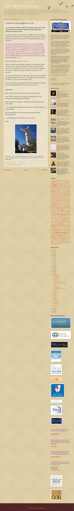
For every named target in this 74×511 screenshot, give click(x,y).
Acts (66, 183)
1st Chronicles (53, 180)
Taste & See (55, 284)
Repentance (63, 225)
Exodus (54, 199)
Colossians (68, 191)
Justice (59, 214)
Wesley (61, 242)
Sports (69, 232)
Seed (63, 229)
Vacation (59, 241)
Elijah (65, 196)
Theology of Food (66, 238)
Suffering (64, 237)
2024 (53, 249)
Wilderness (65, 242)
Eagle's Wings (63, 195)
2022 (53, 253)
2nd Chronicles (65, 181)
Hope (52, 208)
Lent (54, 215)
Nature (55, 218)
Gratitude (56, 205)
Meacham (52, 217)
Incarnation (68, 210)
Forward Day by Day (66, 200)
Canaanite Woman (58, 190)
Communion (53, 192)
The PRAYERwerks (21, 6)
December (55, 275)
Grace (52, 205)
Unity (52, 241)
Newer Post (7, 170)
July (54, 293)
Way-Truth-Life (57, 242)
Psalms (61, 224)
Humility (58, 208)
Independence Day (55, 211)
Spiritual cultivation (61, 232)
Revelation (53, 226)
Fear (69, 199)
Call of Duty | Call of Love (62, 136)
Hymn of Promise (67, 208)
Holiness (62, 207)
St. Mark (19, 164)
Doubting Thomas (60, 153)
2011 (53, 307)
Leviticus (57, 215)
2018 (53, 261)
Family (67, 199)
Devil (63, 194)
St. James (53, 234)
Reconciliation (54, 225)
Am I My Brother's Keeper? (62, 144)
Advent (54, 185)
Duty (59, 195)
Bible (61, 187)
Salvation (64, 228)
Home (26, 170)
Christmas (53, 191)
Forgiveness (59, 200)
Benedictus (58, 187)
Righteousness (62, 226)
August (54, 291)
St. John (57, 234)
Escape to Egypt (61, 198)
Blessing (57, 188)
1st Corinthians (59, 180)
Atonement (65, 186)
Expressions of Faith (57, 286)
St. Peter (64, 235)
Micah (58, 217)
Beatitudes (54, 187)
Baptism (69, 186)
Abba (64, 183)
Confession (63, 192)
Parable (65, 219)
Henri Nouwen (57, 207)
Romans (52, 228)
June (54, 295)
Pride (65, 222)
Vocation (52, 242)
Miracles (61, 217)
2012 (53, 273)
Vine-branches (67, 241)
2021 (53, 255)
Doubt (69, 194)
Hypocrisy (52, 210)
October (55, 279)
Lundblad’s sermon (22, 61)
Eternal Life (66, 198)
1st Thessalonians (54, 181)
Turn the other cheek (66, 239)
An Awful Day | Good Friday (62, 109)
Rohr (69, 226)
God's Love (56, 204)
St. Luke (62, 234)
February (55, 303)
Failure (57, 199)
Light (61, 215)
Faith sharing (63, 199)
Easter (68, 195)
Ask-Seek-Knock (60, 186)
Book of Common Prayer (63, 188)
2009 (53, 311)
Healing (66, 205)
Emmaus (68, 196)
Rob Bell (66, 226)
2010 (53, 309)
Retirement (68, 225)
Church (59, 191)
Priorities (68, 222)
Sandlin (60, 229)
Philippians (52, 222)
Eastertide (53, 196)
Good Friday (61, 204)
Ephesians (52, 198)
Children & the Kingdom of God (59, 282)
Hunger (61, 208)
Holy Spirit (67, 207)
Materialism (68, 215)
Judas (52, 214)
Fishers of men (54, 200)
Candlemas (64, 190)
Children (10, 164)
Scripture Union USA (61, 67)
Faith (59, 199)
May (54, 297)
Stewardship (53, 237)
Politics (56, 222)
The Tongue (59, 238)
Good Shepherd (67, 204)
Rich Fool (57, 226)
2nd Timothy (61, 183)
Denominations (59, 194)
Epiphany (56, 198)
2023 (53, 251)
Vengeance (63, 241)
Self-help (65, 229)
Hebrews (52, 207)
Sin (54, 232)
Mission (64, 217)
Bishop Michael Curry (66, 187)
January (55, 305)
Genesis (65, 203)
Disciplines (66, 194)
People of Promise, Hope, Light (63, 128)
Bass (51, 187)
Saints (62, 228)
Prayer (62, 222)
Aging (63, 184)
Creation (68, 192)
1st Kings (64, 180)
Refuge (58, 225)
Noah (54, 219)
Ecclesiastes (58, 196)
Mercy (55, 217)
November (55, 277)
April (54, 299)
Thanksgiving (53, 238)
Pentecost (64, 221)
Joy (69, 213)
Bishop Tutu (53, 188)
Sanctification (56, 229)
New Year (65, 218)
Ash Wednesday (54, 186)
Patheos (68, 219)
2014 (53, 269)
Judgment (55, 214)
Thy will (57, 239)
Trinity (60, 239)
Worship (52, 243)
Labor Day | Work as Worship (59, 288)
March (54, 301)
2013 (53, 271)
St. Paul (58, 235)
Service (57, 231)
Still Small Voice (59, 237)
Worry (69, 242)
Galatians (61, 203)
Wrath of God (56, 243)
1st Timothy (60, 181)
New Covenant (59, 218)
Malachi (64, 215)
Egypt (63, 196)
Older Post (45, 170)
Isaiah (61, 211)
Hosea (55, 208)
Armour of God (67, 184)
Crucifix (52, 194)
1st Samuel (68, 180)
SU (56, 228)
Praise (59, 222)
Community (58, 192)
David (54, 194)
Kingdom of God (64, 214)
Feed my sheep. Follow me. (62, 168)
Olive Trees (57, 219)
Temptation (68, 237)
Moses (67, 217)
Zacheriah (61, 243)
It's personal (15, 164)
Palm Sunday (61, 219)
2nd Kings (57, 183)
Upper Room (55, 241)
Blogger (43, 508)
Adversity (59, 184)
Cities (63, 191)
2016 (53, 265)
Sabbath (58, 228)
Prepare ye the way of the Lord (63, 161)
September (55, 281)
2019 (53, 259)
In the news (60, 210)
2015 (53, 267)
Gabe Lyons (57, 203)
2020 (53, 257)
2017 (53, 263)
